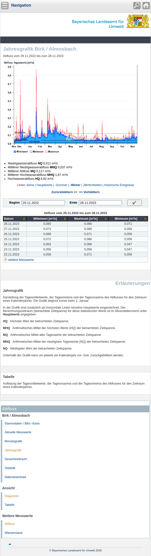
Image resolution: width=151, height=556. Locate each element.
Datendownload (15, 477)
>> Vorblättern (89, 192)
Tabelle (9, 505)
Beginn (14, 202)
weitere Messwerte (21, 260)
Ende (73, 202)
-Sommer (61, 185)
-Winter (75, 185)
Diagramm (12, 496)
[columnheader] (15, 218)
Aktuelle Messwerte (18, 432)
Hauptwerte (44, 185)
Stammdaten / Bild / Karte (22, 423)
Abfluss (10, 524)
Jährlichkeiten (92, 185)
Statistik (10, 468)
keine (30, 185)
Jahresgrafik (13, 450)
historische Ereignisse (119, 185)
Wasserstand (13, 533)
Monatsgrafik (13, 441)
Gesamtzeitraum (16, 459)
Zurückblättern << (64, 192)
